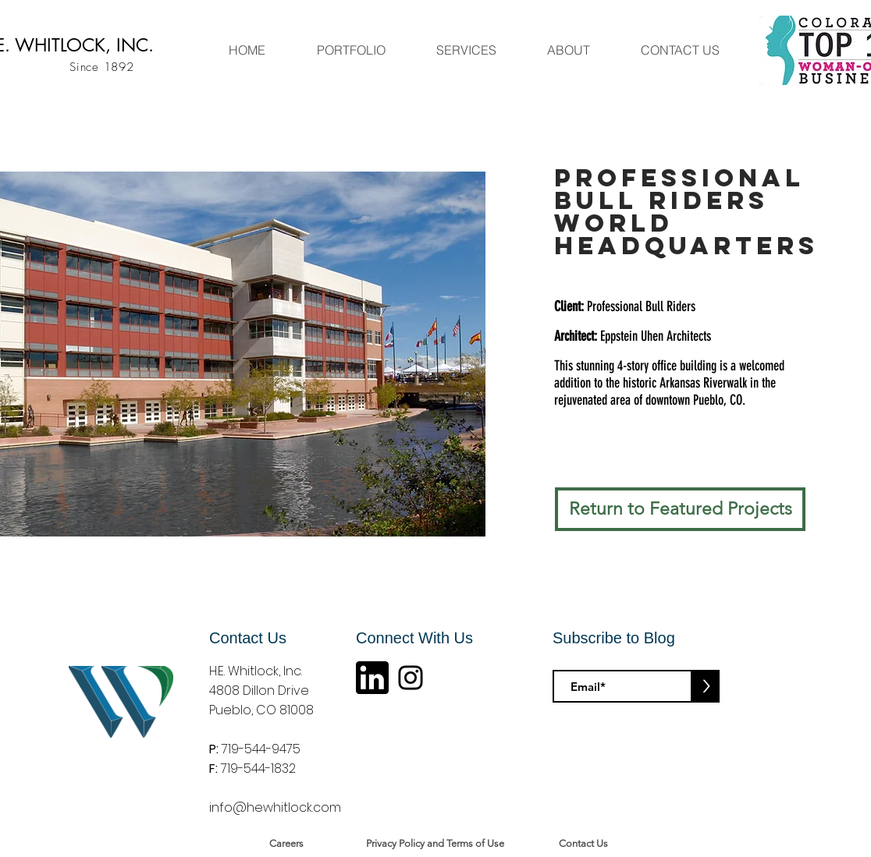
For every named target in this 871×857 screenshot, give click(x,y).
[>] (706, 686)
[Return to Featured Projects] (680, 509)
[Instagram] (410, 677)
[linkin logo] (372, 677)
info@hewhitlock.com (275, 807)
